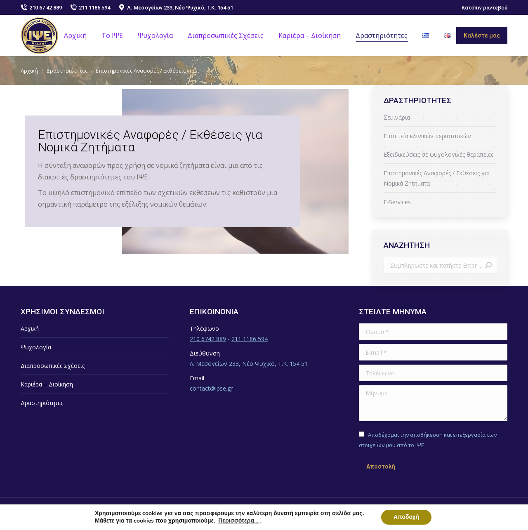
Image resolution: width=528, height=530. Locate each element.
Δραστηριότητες (42, 403)
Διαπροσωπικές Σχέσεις (53, 366)
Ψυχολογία (36, 347)
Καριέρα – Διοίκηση (47, 384)
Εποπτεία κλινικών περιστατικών (427, 136)
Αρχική (30, 328)
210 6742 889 (208, 339)
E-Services (397, 202)
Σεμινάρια (397, 117)
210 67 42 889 (41, 7)
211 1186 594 (90, 7)
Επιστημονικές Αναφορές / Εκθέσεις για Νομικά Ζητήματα (437, 178)
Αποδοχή (406, 517)
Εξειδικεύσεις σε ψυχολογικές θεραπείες (438, 154)
